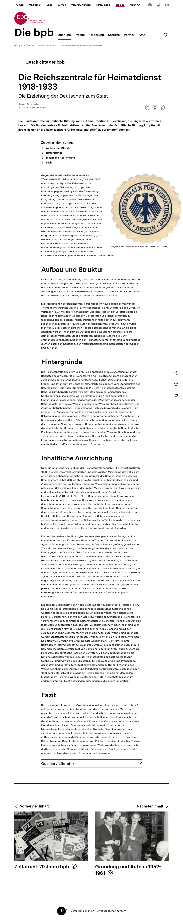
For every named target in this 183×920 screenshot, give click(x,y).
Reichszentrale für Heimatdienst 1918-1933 (81, 45)
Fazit (48, 162)
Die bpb (18, 45)
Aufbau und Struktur (58, 148)
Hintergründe (53, 152)
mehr (135, 4)
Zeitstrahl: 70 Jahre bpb (42, 867)
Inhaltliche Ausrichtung (60, 157)
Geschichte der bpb (47, 45)
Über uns (30, 45)
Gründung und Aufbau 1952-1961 (128, 870)
